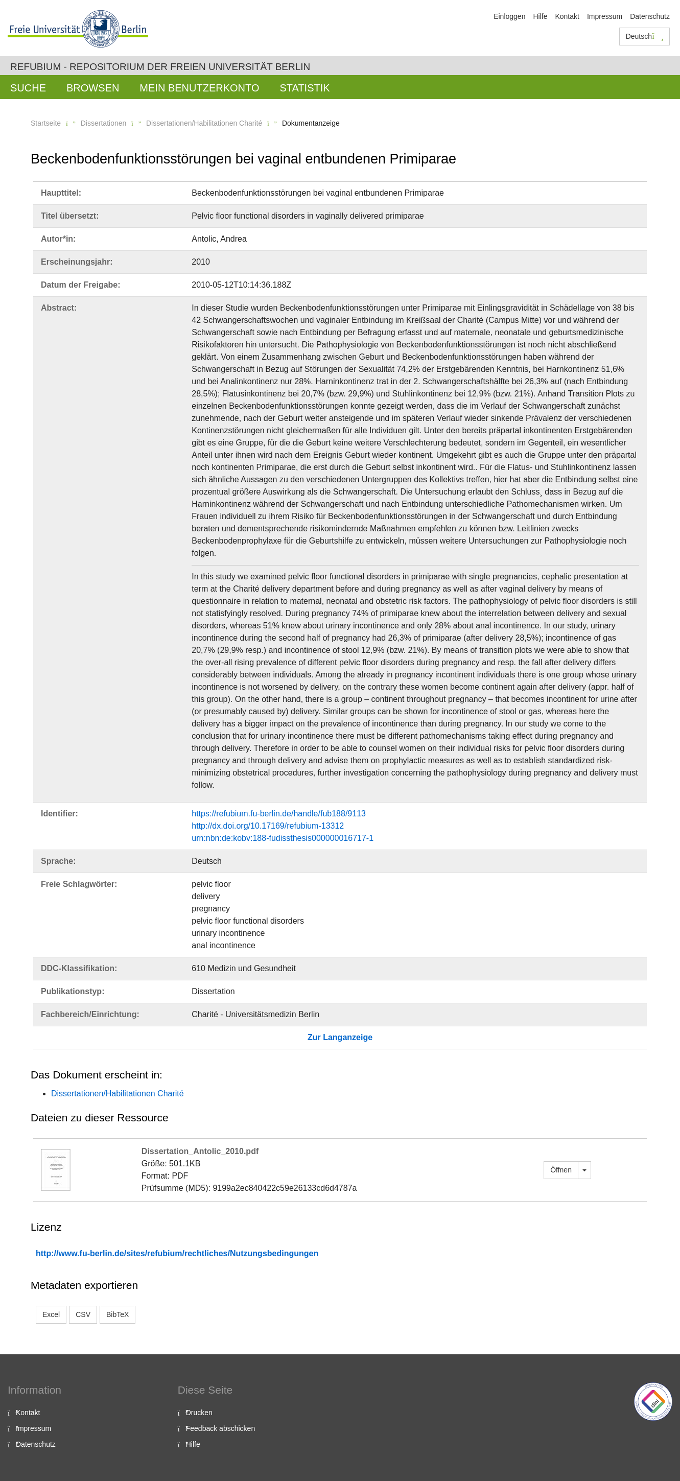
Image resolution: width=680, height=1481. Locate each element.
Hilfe (540, 16)
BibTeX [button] (117, 1314)
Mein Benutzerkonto (199, 87)
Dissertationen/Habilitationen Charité (204, 123)
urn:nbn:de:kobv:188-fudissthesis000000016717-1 (282, 838)
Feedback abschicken (220, 1428)
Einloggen (509, 16)
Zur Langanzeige (340, 1037)
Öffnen (561, 1170)
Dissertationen (104, 123)
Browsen (92, 87)
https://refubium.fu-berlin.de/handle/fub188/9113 (279, 813)
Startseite (46, 123)
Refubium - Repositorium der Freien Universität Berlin (160, 66)
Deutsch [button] (645, 36)
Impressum (604, 16)
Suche (28, 87)
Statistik (304, 87)
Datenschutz (650, 16)
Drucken (199, 1412)
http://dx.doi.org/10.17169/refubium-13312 (268, 825)
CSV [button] (83, 1314)
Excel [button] (51, 1314)
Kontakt (567, 16)
